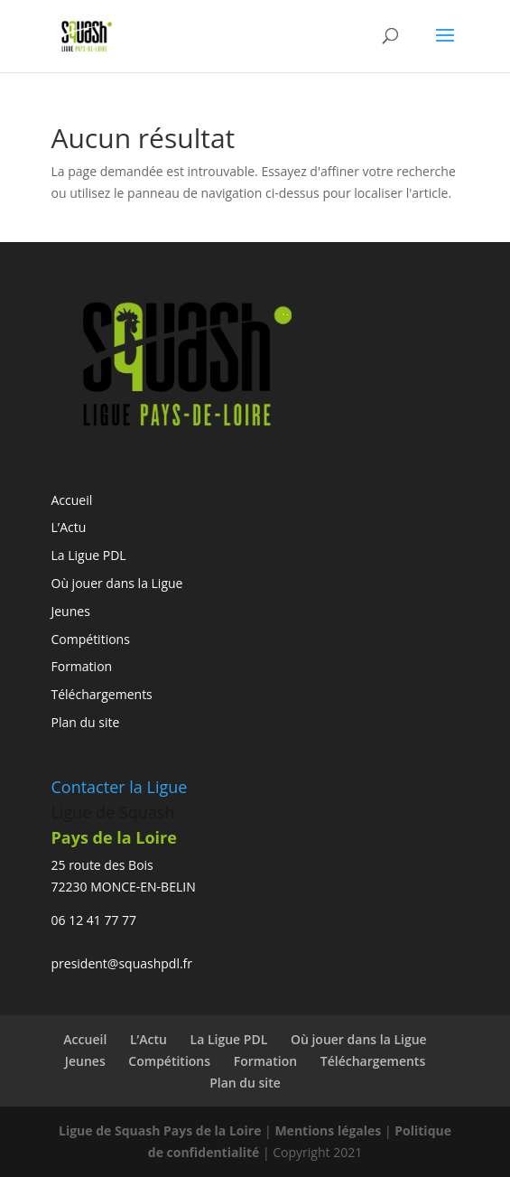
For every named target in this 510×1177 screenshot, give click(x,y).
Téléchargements (102, 694)
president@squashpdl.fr (122, 963)
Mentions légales (327, 1130)
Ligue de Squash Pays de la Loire (161, 1130)
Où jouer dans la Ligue (117, 583)
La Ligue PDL (88, 555)
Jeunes (70, 611)
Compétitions (90, 639)
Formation (82, 666)
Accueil (72, 500)
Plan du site (85, 722)
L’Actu (69, 527)
